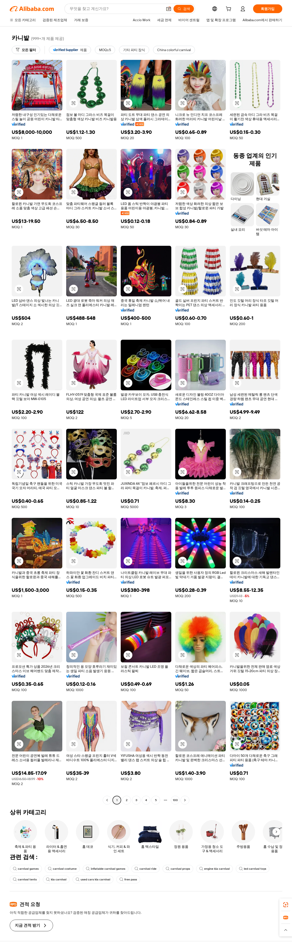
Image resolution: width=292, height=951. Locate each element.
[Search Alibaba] (116, 8)
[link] (285, 904)
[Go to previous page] (107, 800)
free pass (128, 879)
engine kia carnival (214, 869)
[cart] (229, 9)
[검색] (183, 9)
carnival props (178, 869)
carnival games (26, 869)
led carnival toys (252, 869)
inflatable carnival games (105, 869)
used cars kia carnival (93, 879)
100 (175, 800)
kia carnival (56, 879)
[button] (169, 9)
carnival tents (25, 879)
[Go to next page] (185, 800)
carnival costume (62, 869)
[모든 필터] (26, 50)
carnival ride (145, 869)
